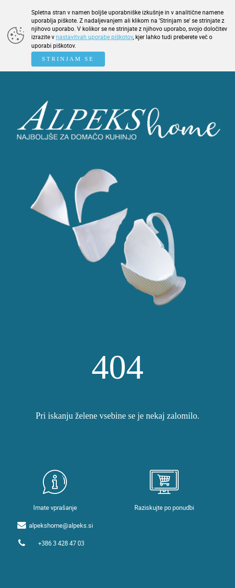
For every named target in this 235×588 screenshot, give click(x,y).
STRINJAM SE (68, 58)
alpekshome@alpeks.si (61, 525)
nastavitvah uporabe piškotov (94, 37)
